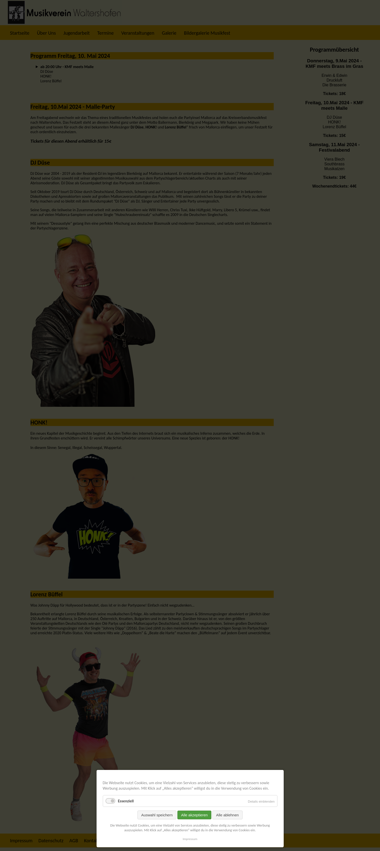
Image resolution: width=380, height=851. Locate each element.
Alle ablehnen (227, 815)
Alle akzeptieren (194, 815)
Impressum (190, 839)
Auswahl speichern (157, 815)
